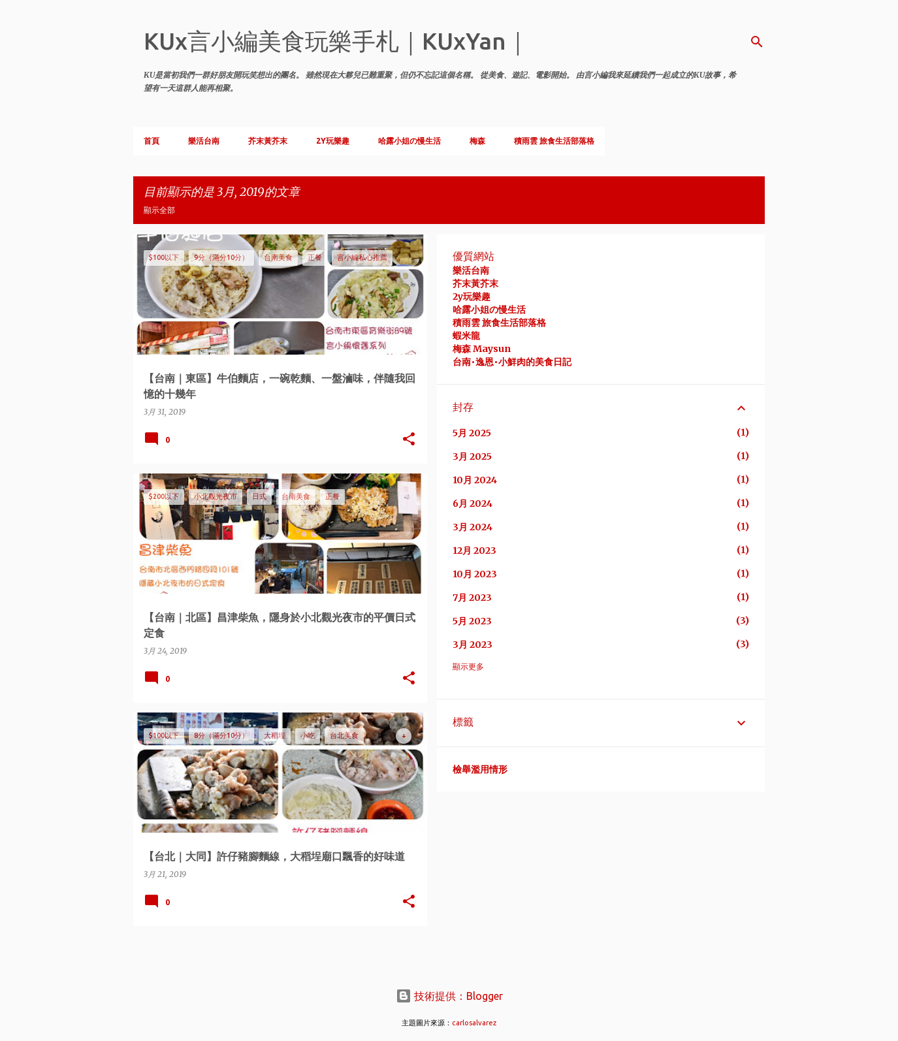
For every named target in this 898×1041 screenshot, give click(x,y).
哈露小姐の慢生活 (409, 140)
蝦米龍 (466, 336)
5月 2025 (472, 433)
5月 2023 (472, 621)
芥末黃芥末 (267, 140)
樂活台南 (203, 140)
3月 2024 (472, 527)
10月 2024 (475, 480)
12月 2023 (474, 550)
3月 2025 (472, 456)
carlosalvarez (474, 1023)
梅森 (477, 140)
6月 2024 (472, 503)
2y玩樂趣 (471, 296)
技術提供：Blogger (449, 996)
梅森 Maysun (482, 349)
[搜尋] (757, 41)
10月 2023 (475, 574)
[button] (409, 439)
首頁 (151, 140)
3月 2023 (472, 644)
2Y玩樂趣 (332, 140)
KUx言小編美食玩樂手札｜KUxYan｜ (336, 40)
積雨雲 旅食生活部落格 (554, 140)
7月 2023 (472, 597)
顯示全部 (159, 210)
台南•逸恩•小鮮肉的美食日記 (512, 362)
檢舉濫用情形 (480, 769)
